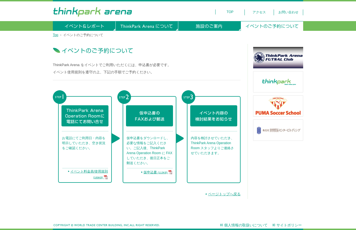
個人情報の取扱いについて (246, 225)
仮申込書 (158, 172)
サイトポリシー (289, 225)
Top (230, 12)
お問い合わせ (288, 12)
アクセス (259, 12)
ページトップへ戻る (224, 194)
